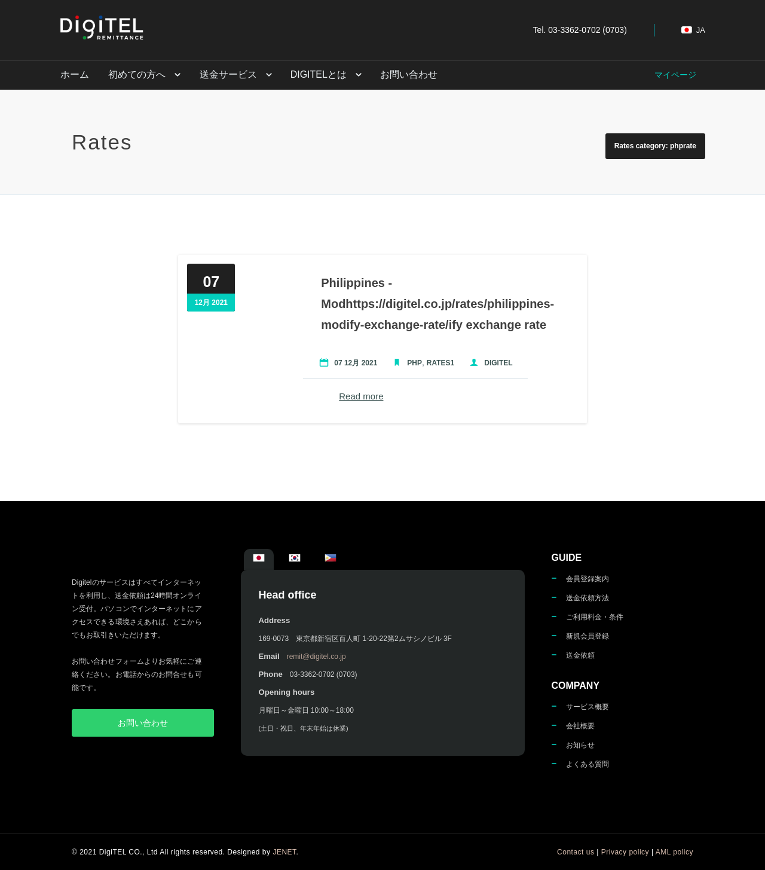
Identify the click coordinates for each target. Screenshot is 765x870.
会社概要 (580, 726)
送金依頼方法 (587, 598)
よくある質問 (587, 764)
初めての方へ (135, 74)
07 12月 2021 (353, 363)
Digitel (496, 363)
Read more (358, 396)
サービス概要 (587, 707)
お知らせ (580, 745)
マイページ (675, 75)
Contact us (575, 852)
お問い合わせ (404, 74)
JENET (284, 852)
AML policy (674, 852)
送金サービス (225, 74)
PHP (412, 363)
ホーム (74, 74)
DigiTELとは (315, 74)
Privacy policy (625, 852)
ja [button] (693, 30)
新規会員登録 (587, 636)
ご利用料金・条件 (594, 617)
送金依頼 (580, 655)
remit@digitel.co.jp (316, 656)
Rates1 (438, 363)
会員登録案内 (587, 579)
